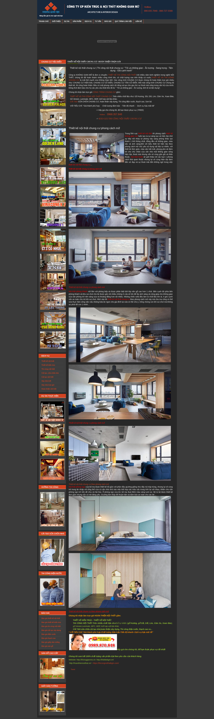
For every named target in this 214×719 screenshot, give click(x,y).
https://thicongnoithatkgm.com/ (106, 663)
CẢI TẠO (74, 101)
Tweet (73, 669)
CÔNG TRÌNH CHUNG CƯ (104, 92)
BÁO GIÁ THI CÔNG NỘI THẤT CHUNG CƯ (120, 118)
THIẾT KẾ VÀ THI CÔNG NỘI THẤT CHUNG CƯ (91, 96)
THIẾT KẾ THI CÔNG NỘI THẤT (122, 75)
